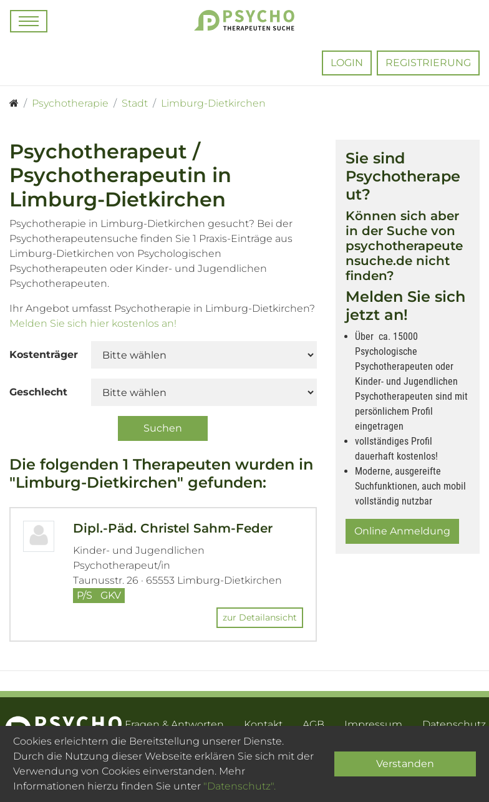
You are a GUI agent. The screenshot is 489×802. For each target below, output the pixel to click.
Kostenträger (43, 354)
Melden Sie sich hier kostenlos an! (93, 323)
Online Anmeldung (402, 531)
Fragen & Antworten (174, 724)
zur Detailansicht (260, 617)
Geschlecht (38, 392)
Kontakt (263, 724)
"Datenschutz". (239, 786)
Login (347, 63)
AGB (313, 724)
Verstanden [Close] (405, 764)
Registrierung (428, 63)
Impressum (373, 724)
